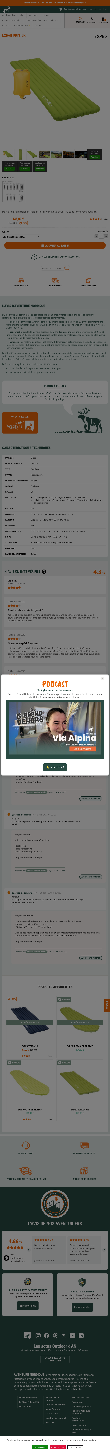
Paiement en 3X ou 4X (21, 286)
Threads (55, 1335)
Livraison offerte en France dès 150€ (26, 1179)
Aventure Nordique (29, 1375)
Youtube (72, 1335)
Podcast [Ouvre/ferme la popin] (107, 1005)
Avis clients (51, 1422)
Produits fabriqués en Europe (81, 1412)
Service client (26, 1153)
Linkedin (81, 1335)
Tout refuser (57, 1447)
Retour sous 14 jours (88, 286)
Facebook (47, 1335)
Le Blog (28, 1335)
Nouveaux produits (81, 1406)
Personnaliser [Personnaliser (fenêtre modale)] (75, 1447)
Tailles (5, 232)
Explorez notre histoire (69, 1389)
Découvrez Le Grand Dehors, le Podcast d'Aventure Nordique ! (55, 2)
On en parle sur (20, 424)
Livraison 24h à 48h (55, 286)
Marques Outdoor (81, 1397)
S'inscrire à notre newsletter (55, 1359)
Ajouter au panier (57, 245)
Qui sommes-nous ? (28, 1397)
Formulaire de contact (52, 1398)
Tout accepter (40, 1447)
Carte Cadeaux (79, 1425)
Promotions (78, 1402)
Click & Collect (52, 1413)
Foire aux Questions (55, 1404)
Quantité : (103, 232)
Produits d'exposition (78, 1419)
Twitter (64, 1335)
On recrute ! (25, 1406)
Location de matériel (56, 1418)
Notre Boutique (53, 1409)
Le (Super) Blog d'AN (29, 1402)
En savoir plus (28, 1305)
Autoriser (94, 157)
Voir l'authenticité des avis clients (17, 1258)
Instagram (38, 1335)
